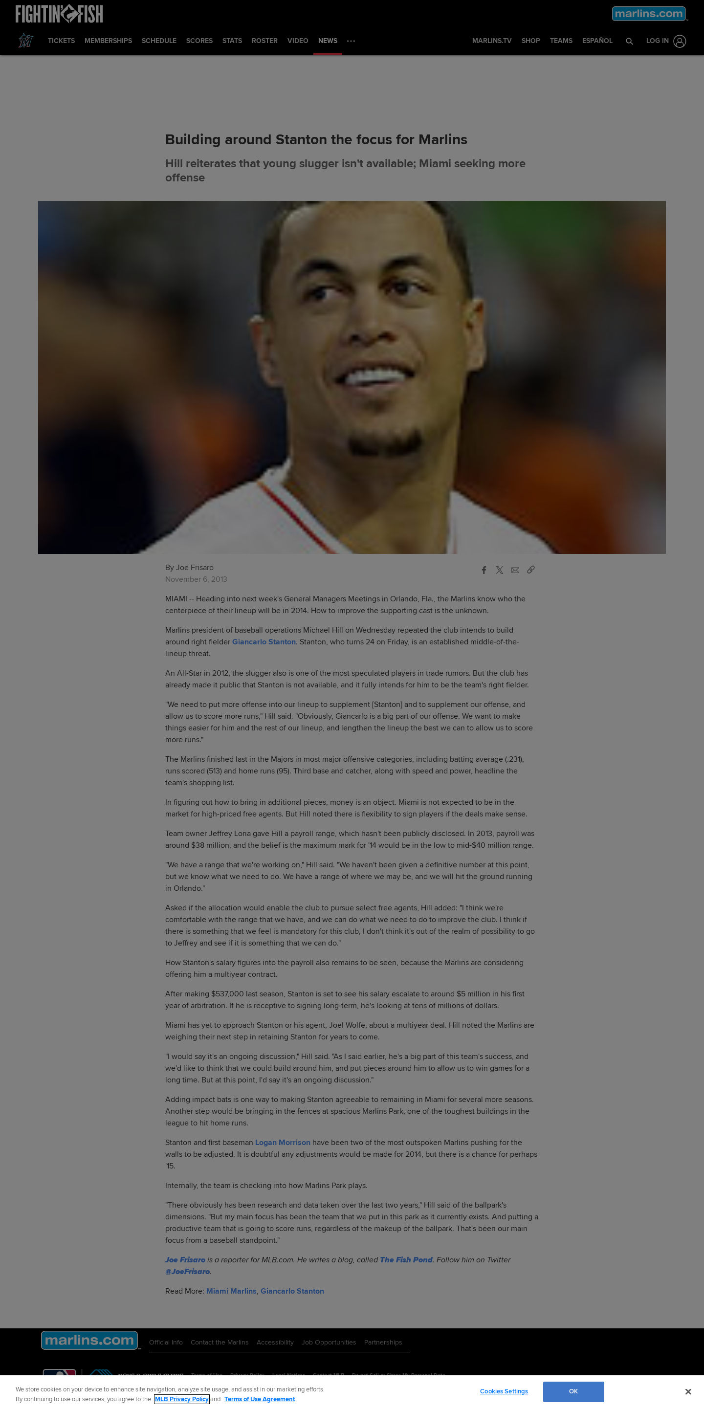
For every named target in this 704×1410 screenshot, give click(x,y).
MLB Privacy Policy (182, 1399)
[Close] (688, 1391)
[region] (352, 1392)
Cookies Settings (504, 1391)
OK (573, 1391)
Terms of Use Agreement (259, 1399)
